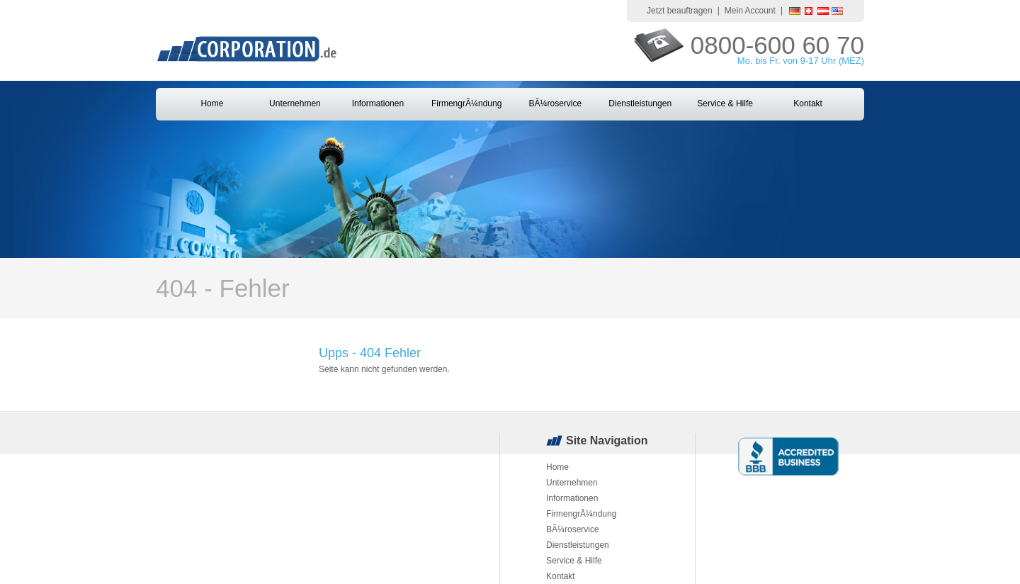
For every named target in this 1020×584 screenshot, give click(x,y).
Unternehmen (295, 103)
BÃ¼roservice (555, 103)
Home (211, 103)
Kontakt (807, 103)
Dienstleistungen (640, 103)
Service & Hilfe (725, 103)
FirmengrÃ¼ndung (466, 103)
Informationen (378, 103)
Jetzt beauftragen (680, 11)
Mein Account (750, 11)
